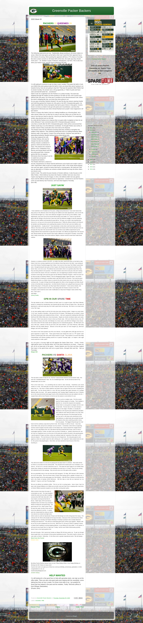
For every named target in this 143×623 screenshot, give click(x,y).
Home (57, 607)
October (93, 149)
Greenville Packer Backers (71, 11)
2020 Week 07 (95, 146)
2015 (91, 169)
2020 (91, 130)
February (94, 154)
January (93, 156)
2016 (91, 166)
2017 (91, 164)
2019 (91, 159)
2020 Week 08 (95, 144)
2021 (91, 128)
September (94, 151)
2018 (91, 162)
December (94, 132)
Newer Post (35, 607)
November (94, 134)
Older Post (80, 607)
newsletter (38, 600)
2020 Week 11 (95, 137)
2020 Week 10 (95, 139)
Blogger (75, 616)
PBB (43, 600)
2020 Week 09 (95, 141)
